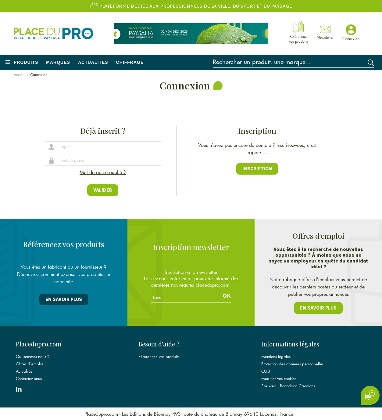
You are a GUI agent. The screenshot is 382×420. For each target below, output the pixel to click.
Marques (58, 62)
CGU (265, 371)
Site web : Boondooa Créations (288, 386)
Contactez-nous (29, 378)
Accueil (19, 74)
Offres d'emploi (29, 364)
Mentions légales (276, 356)
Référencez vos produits (158, 356)
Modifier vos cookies (278, 378)
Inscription (257, 169)
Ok (227, 295)
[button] (115, 34)
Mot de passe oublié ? (103, 172)
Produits (26, 62)
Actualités (93, 62)
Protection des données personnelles (292, 364)
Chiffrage (130, 62)
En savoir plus (63, 299)
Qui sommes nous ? (32, 356)
